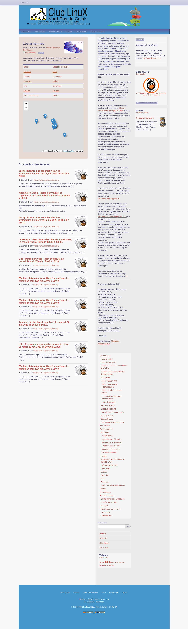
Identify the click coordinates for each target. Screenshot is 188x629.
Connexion (25, 3)
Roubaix (56, 91)
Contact (69, 32)
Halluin (55, 81)
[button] (45, 116)
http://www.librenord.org (151, 58)
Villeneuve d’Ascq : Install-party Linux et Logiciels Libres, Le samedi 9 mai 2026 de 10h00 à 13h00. (44, 195)
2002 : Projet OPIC (109, 381)
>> (128, 526)
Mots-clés (103, 538)
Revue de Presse (108, 405)
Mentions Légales (86, 599)
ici (126, 276)
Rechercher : (103, 523)
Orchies (27, 91)
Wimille (55, 96)
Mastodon (115, 341)
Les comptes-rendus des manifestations (111, 397)
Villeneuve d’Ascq (31, 96)
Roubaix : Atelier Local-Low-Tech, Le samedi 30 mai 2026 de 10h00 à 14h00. (44, 323)
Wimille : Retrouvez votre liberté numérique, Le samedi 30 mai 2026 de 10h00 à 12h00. (44, 279)
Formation (110, 565)
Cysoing (27, 76)
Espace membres (97, 32)
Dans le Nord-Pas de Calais (113, 412)
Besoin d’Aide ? (55, 32)
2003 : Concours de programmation (109, 385)
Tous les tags (104, 557)
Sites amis (106, 512)
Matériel (104, 472)
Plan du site (65, 592)
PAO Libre (105, 475)
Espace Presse (107, 419)
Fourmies (27, 81)
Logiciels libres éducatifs (111, 439)
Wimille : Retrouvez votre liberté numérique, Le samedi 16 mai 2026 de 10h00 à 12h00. (44, 301)
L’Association (26, 32)
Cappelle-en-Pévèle (61, 67)
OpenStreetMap (68, 151)
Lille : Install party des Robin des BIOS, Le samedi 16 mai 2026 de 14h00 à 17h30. (41, 260)
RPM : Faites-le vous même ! (113, 485)
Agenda (103, 533)
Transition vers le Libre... (111, 446)
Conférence (114, 562)
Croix (55, 72)
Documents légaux (108, 362)
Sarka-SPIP (113, 592)
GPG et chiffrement (108, 453)
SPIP (103, 479)
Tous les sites (141, 74)
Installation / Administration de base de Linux (113, 460)
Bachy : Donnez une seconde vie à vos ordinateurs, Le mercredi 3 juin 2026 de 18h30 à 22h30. (44, 173)
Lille (25, 86)
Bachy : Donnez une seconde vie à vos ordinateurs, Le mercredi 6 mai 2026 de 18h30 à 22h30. (44, 220)
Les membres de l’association (113, 499)
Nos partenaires (107, 416)
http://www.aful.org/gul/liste (108, 199)
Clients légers (107, 436)
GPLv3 (124, 592)
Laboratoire (105, 469)
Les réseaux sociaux (109, 502)
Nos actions (105, 378)
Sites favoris (104, 543)
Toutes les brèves (142, 112)
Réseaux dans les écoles (112, 442)
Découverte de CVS (110, 465)
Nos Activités (40, 32)
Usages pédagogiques (110, 449)
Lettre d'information (90, 592)
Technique (105, 482)
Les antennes (81, 32)
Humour (104, 456)
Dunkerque (57, 76)
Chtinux (102, 562)
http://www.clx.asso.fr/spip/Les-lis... (112, 217)
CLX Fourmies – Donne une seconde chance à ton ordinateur (151, 84)
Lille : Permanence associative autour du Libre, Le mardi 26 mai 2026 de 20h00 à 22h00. (44, 345)
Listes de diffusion (109, 402)
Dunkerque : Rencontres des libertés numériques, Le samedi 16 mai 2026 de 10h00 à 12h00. (45, 240)
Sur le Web (104, 548)
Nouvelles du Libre (145, 118)
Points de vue (106, 516)
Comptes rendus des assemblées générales (114, 367)
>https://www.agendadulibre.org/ (46, 180)
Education (105, 432)
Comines (27, 72)
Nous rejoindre (107, 359)
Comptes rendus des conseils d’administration (113, 373)
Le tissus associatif (108, 409)
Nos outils (105, 506)
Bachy (26, 67)
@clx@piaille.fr (104, 344)
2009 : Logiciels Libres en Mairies (112, 391)
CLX (41, 53)
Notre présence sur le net (111, 509)
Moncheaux (57, 86)
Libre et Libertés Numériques (112, 422)
